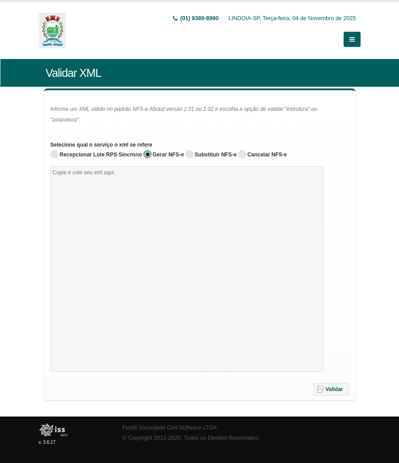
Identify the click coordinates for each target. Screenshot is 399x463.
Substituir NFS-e (216, 155)
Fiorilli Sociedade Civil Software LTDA (169, 428)
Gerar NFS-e (168, 155)
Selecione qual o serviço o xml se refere (101, 145)
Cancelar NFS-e (267, 155)
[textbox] (186, 269)
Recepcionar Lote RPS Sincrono (101, 155)
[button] (331, 389)
